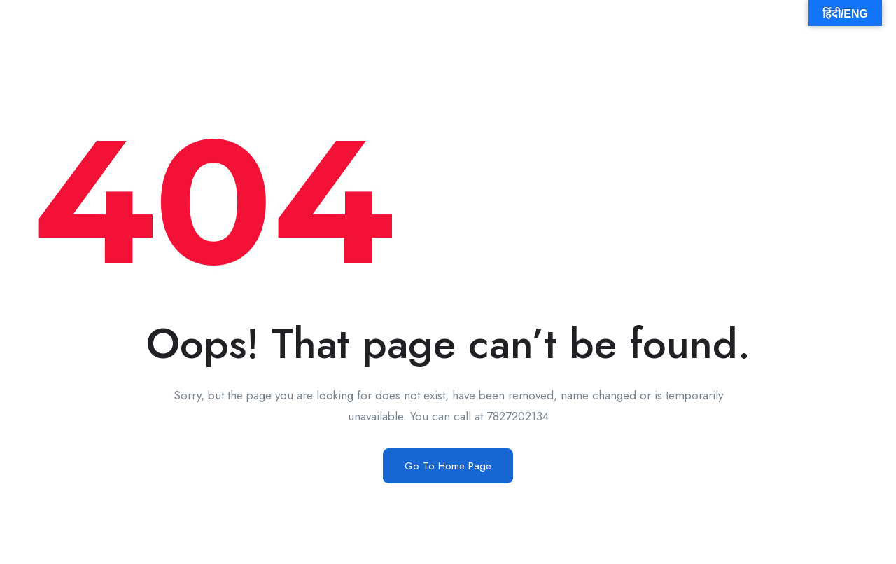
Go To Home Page (448, 466)
